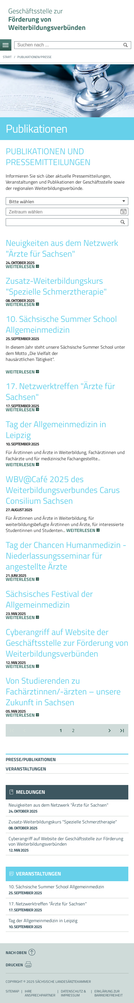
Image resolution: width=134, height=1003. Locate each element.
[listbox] (67, 201)
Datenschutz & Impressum (73, 993)
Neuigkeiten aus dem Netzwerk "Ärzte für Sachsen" (67, 807)
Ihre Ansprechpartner (40, 993)
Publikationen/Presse (34, 57)
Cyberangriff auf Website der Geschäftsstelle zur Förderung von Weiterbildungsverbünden (67, 844)
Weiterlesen (20, 267)
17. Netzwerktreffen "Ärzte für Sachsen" (67, 906)
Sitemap (12, 991)
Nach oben (21, 952)
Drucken (19, 964)
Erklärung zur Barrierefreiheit (108, 993)
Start (7, 57)
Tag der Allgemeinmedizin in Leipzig (67, 923)
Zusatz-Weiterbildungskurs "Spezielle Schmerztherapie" (67, 824)
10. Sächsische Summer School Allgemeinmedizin (67, 889)
